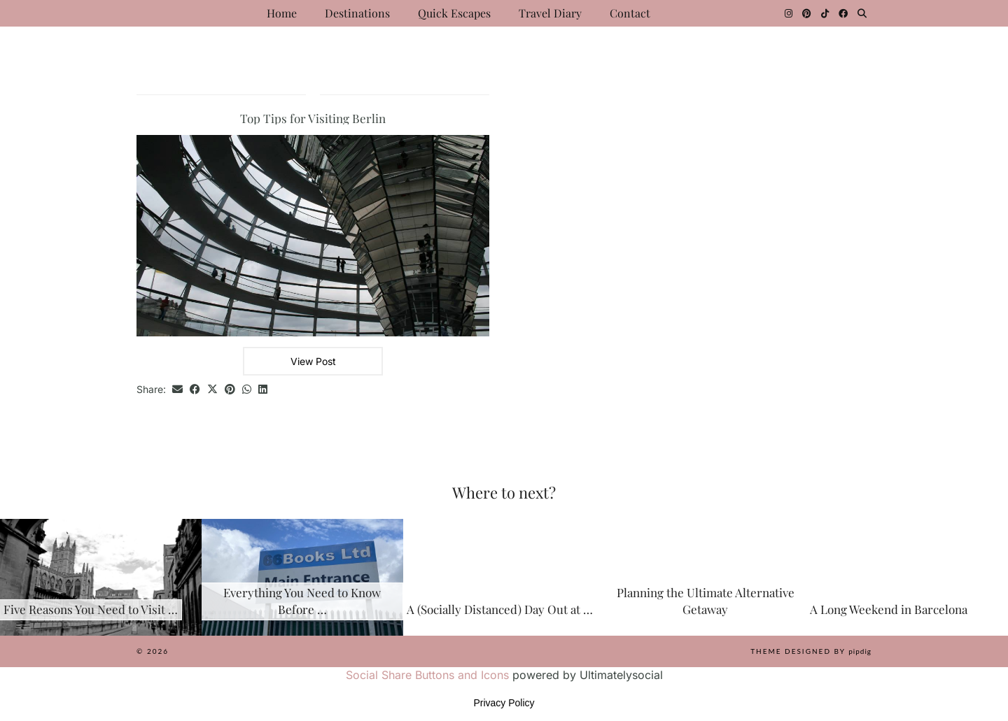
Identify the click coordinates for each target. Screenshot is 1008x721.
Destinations (357, 13)
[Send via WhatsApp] (247, 390)
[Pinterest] (806, 13)
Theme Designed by (811, 651)
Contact (630, 13)
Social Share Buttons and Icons (427, 675)
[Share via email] (177, 390)
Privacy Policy (503, 702)
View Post (313, 361)
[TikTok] (825, 13)
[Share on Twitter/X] (212, 390)
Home (282, 13)
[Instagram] (788, 13)
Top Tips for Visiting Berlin (313, 118)
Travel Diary (550, 13)
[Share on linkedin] (263, 390)
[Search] (862, 13)
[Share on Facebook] (195, 390)
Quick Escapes (454, 13)
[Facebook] (843, 13)
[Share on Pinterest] (230, 390)
